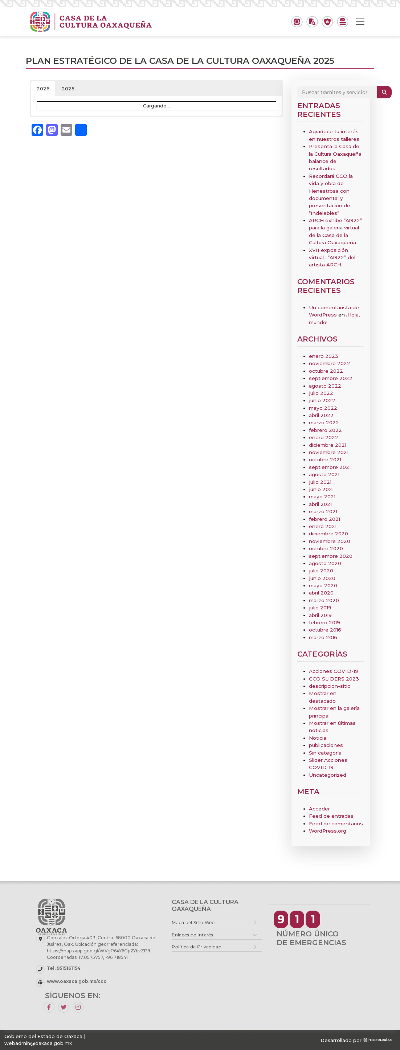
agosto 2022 (325, 386)
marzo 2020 (324, 600)
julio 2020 (321, 570)
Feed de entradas (331, 816)
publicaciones (326, 745)
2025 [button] (68, 88)
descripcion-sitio (330, 686)
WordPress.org (327, 831)
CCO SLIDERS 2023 (334, 679)
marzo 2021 (323, 511)
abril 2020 (321, 593)
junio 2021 (321, 489)
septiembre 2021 (330, 467)
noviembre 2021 (328, 452)
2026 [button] (43, 88)
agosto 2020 (325, 563)
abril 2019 (320, 615)
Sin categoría (325, 753)
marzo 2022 (324, 422)
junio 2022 (322, 400)
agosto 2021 (324, 474)
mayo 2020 (323, 585)
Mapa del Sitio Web (193, 922)
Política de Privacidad (196, 946)
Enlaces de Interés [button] (192, 934)
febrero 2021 (324, 519)
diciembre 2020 (328, 533)
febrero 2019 (324, 622)
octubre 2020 (326, 548)
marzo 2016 (323, 637)
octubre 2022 (326, 371)
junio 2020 (322, 578)
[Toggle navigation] (360, 22)
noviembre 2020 (329, 541)
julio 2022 (321, 393)
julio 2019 (320, 607)
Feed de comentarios (336, 823)
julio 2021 (320, 482)
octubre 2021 (325, 459)
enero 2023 (323, 356)
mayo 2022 (323, 408)
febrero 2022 (325, 430)
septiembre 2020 (330, 556)
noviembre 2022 (329, 363)
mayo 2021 (322, 496)
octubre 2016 (325, 630)
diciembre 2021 (327, 445)
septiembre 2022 (330, 378)
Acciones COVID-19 (333, 671)
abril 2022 (321, 415)
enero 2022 (323, 437)
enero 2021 (322, 526)
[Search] (337, 92)
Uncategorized (327, 775)
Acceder (319, 809)
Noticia (317, 738)
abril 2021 (320, 504)
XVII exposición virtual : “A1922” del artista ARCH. (332, 257)
